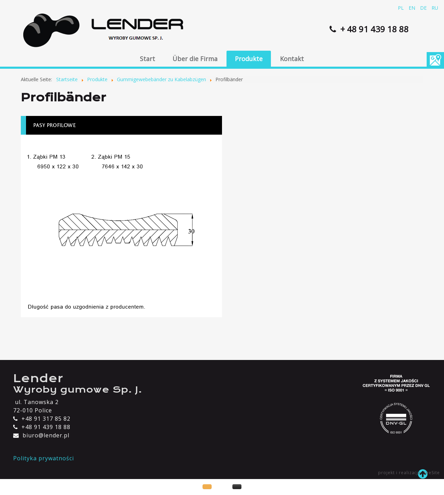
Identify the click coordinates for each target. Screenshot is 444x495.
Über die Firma (194, 58)
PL (401, 8)
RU (435, 8)
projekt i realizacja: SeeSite (409, 473)
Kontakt (292, 58)
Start (147, 58)
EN (413, 8)
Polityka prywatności (43, 458)
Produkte (249, 58)
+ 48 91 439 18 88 (373, 29)
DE (424, 8)
